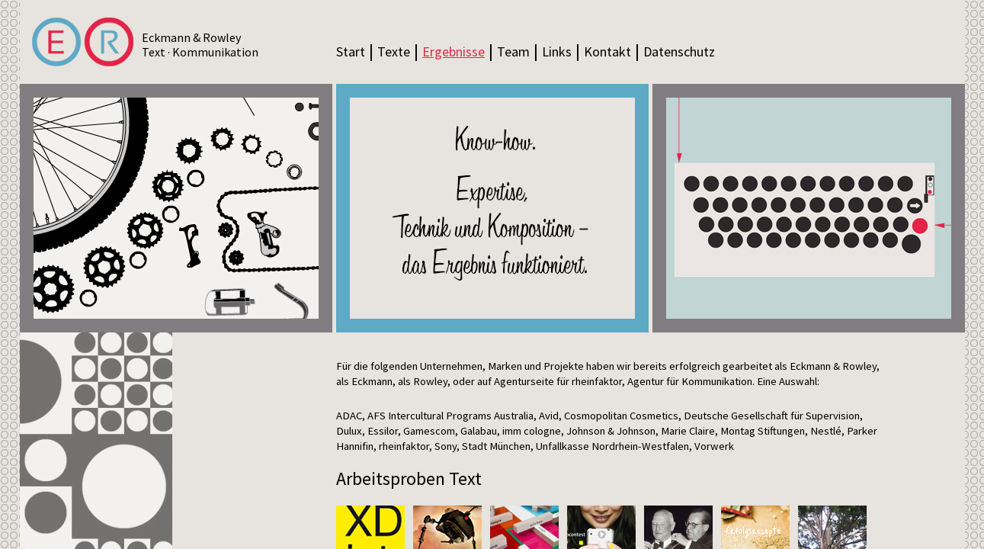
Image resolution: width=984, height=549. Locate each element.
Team (513, 51)
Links (557, 51)
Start (350, 51)
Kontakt (607, 51)
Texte (393, 51)
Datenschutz (679, 51)
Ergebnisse (453, 51)
